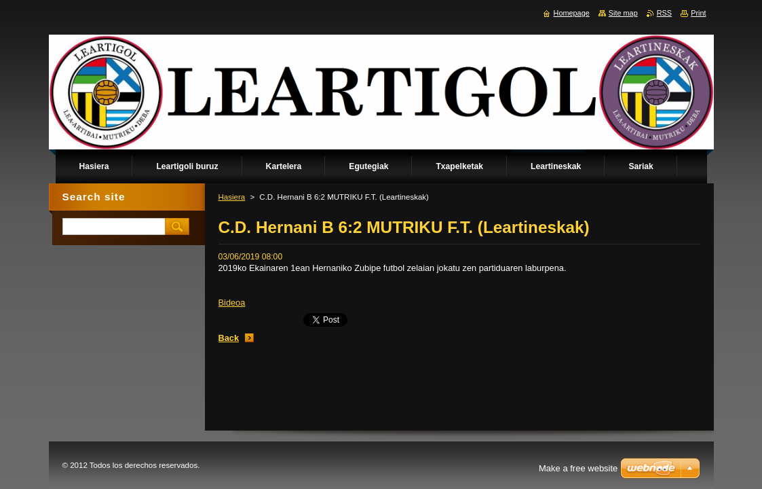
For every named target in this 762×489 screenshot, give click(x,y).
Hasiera (232, 197)
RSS (664, 13)
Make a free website (578, 468)
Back (229, 338)
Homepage (572, 13)
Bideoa (232, 302)
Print (698, 13)
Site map (623, 13)
